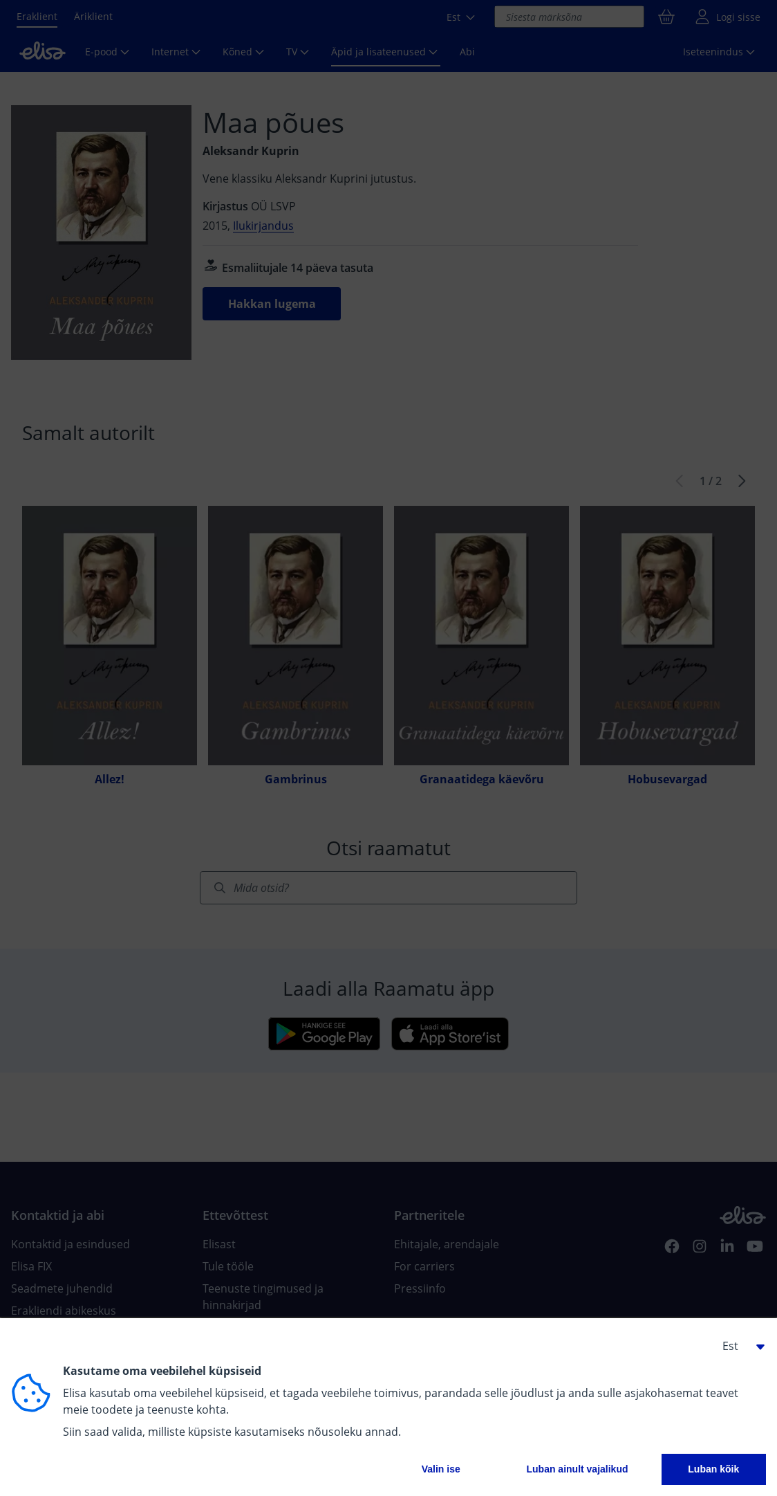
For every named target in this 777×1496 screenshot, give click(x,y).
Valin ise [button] (441, 1469)
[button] (738, 1345)
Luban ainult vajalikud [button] (577, 1469)
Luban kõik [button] (713, 1469)
